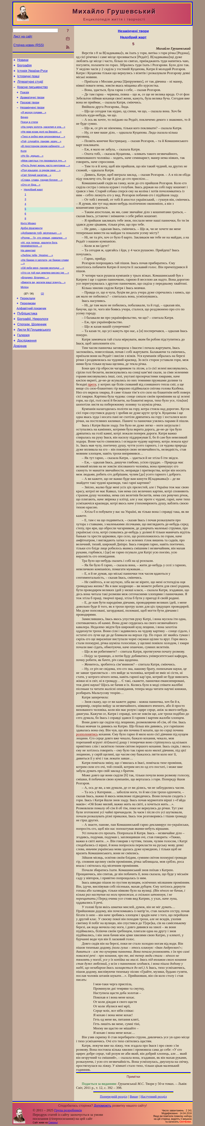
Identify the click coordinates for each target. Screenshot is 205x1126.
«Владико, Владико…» (35, 297)
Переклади (27, 319)
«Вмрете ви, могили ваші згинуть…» (43, 302)
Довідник (20, 372)
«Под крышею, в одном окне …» (41, 181)
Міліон (25, 307)
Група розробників (68, 1110)
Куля (23, 160)
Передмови (28, 325)
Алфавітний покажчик (31, 330)
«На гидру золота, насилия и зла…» (43, 134)
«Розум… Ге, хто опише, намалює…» (44, 254)
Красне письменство (32, 90)
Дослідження (26, 366)
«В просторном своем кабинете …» (42, 155)
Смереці (53, 1122)
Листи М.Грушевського (34, 354)
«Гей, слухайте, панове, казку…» (41, 150)
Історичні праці (28, 78)
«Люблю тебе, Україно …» (37, 273)
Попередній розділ (113, 1096)
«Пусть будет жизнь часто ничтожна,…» (45, 176)
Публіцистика (27, 336)
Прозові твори (29, 107)
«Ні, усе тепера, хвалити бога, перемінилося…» (39, 261)
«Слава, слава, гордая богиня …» (41, 191)
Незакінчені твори (32, 113)
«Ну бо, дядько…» (32, 165)
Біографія (24, 66)
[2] (42, 314)
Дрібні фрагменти (31, 244)
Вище (134, 1096)
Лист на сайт (22, 36)
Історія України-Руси (32, 72)
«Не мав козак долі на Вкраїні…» (41, 139)
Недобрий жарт (33, 202)
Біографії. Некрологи (32, 342)
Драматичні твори (32, 102)
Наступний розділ (154, 1096)
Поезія (24, 96)
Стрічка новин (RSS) (28, 45)
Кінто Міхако (28, 238)
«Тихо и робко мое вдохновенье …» (43, 144)
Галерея (23, 360)
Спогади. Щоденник (31, 348)
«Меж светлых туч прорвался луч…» (43, 171)
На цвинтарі (28, 268)
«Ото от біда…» (30, 197)
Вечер (24, 124)
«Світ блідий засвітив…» (36, 186)
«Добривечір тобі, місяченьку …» (41, 249)
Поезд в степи (29, 129)
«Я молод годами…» (33, 118)
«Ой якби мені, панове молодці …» (42, 286)
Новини (22, 60)
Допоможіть (102, 1105)
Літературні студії (30, 84)
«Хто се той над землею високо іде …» (45, 291)
